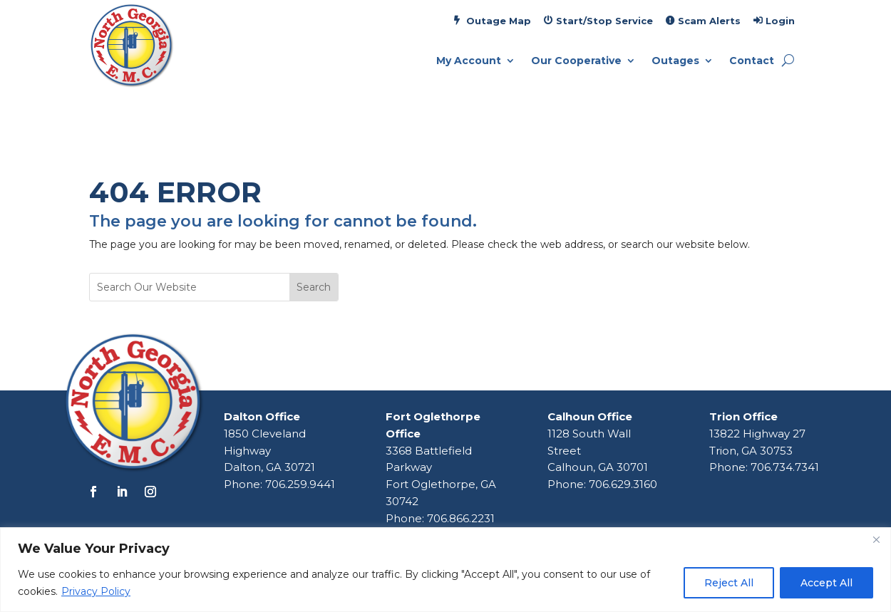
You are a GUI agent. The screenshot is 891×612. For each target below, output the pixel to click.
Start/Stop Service (604, 20)
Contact (751, 61)
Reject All (728, 582)
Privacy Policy (95, 591)
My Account (468, 61)
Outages (675, 61)
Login (780, 20)
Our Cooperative (576, 61)
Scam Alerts (709, 20)
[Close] (876, 539)
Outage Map (498, 20)
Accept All (826, 582)
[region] (445, 569)
